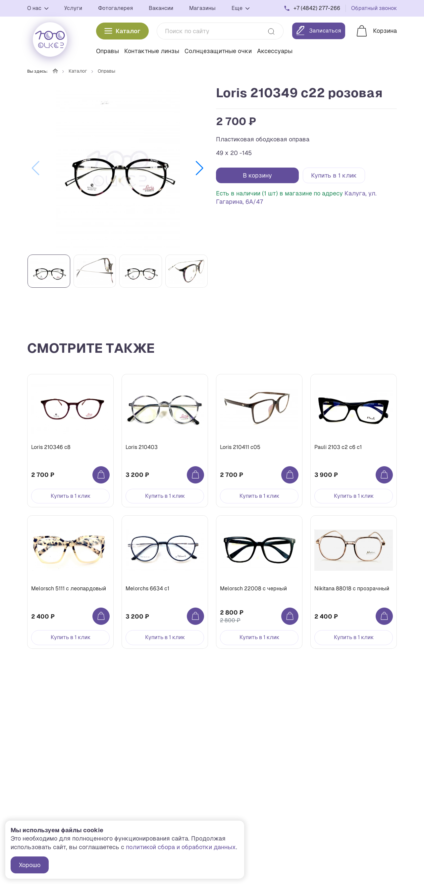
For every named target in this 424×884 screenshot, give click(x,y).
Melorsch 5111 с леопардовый (70, 594)
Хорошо (29, 864)
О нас (37, 7)
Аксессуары (274, 49)
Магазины (202, 7)
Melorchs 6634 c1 (149, 594)
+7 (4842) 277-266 (316, 7)
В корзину (257, 175)
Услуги (73, 7)
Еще (240, 7)
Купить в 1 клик (334, 175)
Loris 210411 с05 (242, 449)
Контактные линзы (151, 49)
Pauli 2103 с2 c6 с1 (339, 449)
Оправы (107, 49)
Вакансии (161, 7)
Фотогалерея (115, 7)
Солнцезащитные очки (218, 49)
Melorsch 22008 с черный (255, 594)
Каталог (122, 29)
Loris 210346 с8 (52, 449)
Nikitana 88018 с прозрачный (353, 594)
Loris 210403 (143, 449)
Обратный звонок (374, 7)
